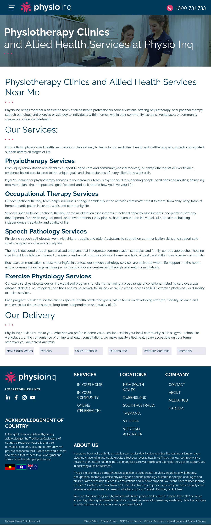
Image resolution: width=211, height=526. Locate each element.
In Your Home (89, 386)
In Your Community (88, 396)
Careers (176, 409)
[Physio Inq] (49, 8)
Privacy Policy (90, 522)
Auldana (177, 490)
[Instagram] (24, 400)
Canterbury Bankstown (101, 486)
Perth (82, 486)
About (175, 394)
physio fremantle (178, 497)
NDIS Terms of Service (130, 522)
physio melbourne (150, 497)
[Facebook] (16, 400)
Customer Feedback (153, 522)
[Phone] (186, 8)
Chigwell (149, 490)
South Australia (86, 352)
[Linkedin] (7, 400)
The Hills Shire (133, 486)
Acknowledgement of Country (180, 522)
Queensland (118, 352)
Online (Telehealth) (89, 409)
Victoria (46, 352)
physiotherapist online (123, 497)
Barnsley (161, 490)
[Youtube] (32, 400)
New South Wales (20, 352)
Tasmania (185, 352)
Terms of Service (108, 522)
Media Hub (178, 402)
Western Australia (157, 352)
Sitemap (202, 522)
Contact (177, 386)
